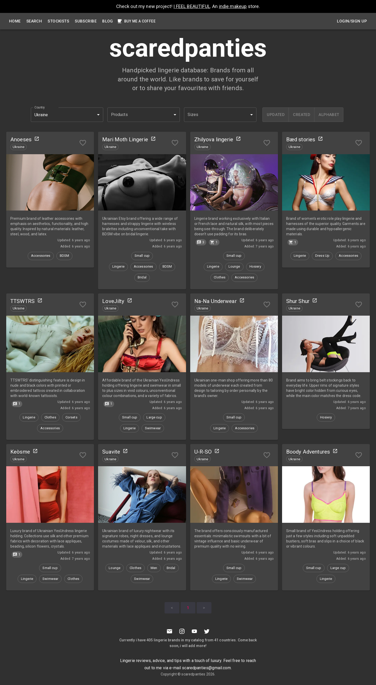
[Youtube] (194, 631)
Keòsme (20, 452)
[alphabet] (328, 114)
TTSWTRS (22, 301)
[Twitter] (207, 631)
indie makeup (233, 6)
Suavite (111, 452)
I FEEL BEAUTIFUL (191, 6)
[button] (143, 114)
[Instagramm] (182, 631)
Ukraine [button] (41, 114)
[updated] (275, 114)
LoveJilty (113, 301)
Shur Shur (297, 301)
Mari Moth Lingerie (125, 139)
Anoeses (21, 139)
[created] (301, 114)
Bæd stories (300, 139)
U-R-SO (203, 452)
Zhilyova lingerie (213, 139)
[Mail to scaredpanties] (169, 631)
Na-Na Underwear (215, 301)
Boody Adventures (308, 452)
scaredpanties (193, 674)
